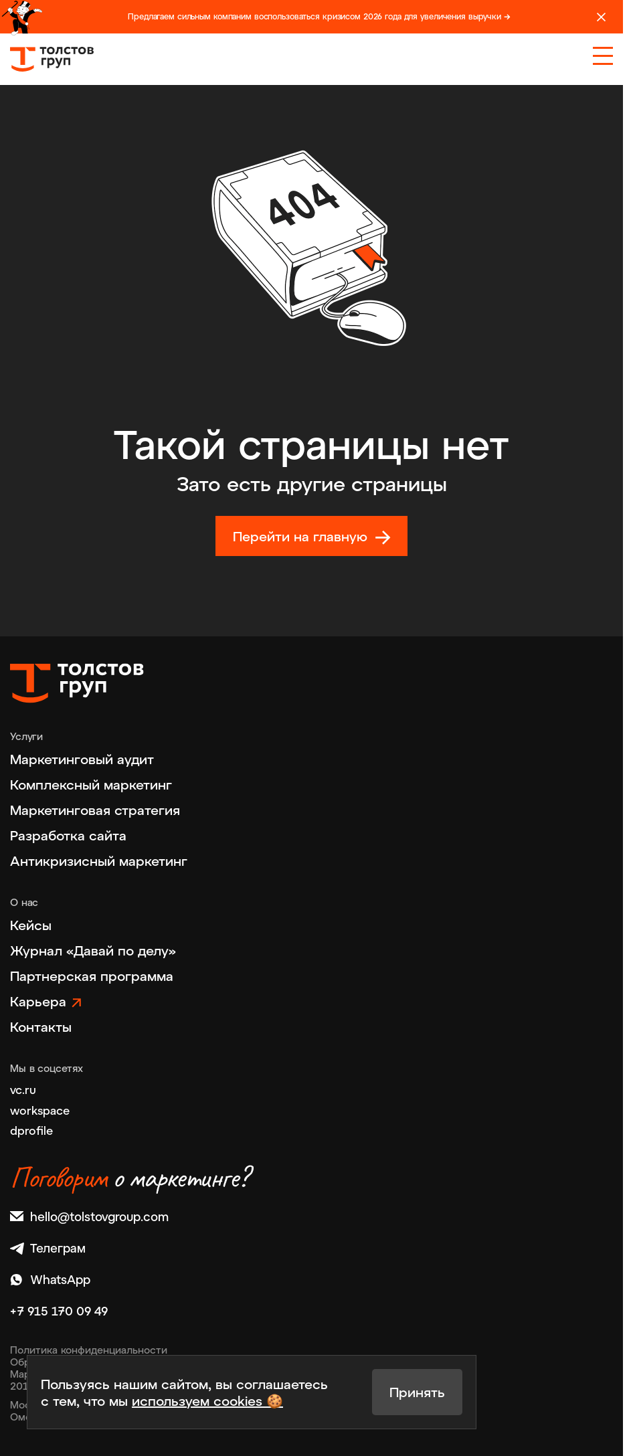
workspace (40, 1110)
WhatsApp (50, 1279)
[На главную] (52, 59)
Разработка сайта (68, 835)
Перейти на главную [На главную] (300, 536)
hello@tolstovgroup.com (89, 1216)
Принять (417, 1391)
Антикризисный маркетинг (98, 860)
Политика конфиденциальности (88, 1350)
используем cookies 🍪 (207, 1400)
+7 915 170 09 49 (59, 1311)
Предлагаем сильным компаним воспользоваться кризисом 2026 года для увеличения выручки (319, 17)
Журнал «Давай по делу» (93, 950)
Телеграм (48, 1248)
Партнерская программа (91, 975)
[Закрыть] (601, 17)
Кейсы (31, 924)
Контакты (41, 1026)
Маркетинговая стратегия (95, 809)
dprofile (31, 1130)
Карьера (38, 1001)
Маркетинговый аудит (82, 758)
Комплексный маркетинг (91, 784)
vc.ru (23, 1089)
